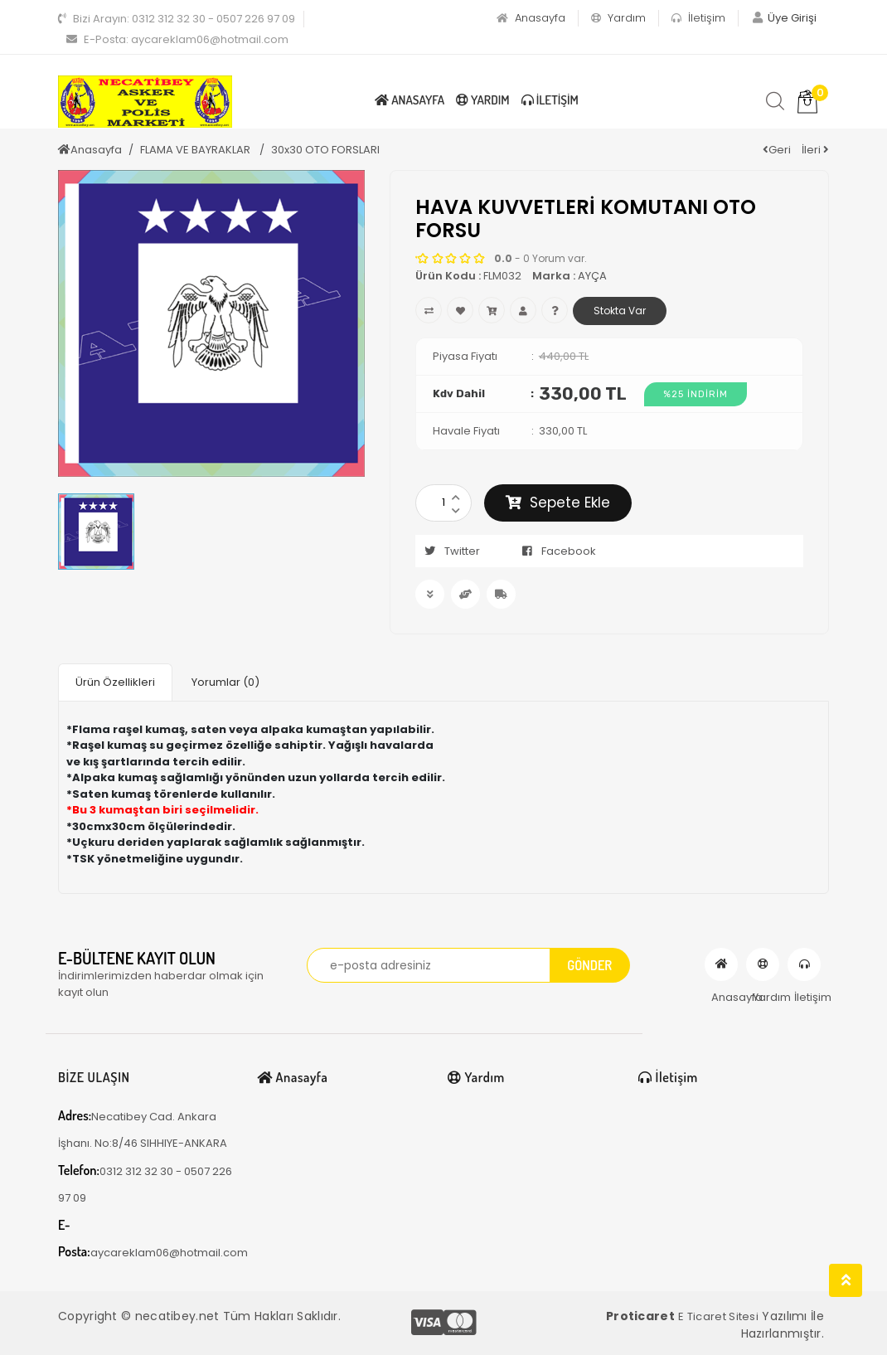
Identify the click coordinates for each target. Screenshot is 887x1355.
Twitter (447, 551)
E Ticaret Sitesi (718, 1316)
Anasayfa (531, 18)
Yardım (618, 18)
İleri (815, 150)
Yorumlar (225, 682)
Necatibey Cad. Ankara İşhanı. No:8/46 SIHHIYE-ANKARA (142, 1129)
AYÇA (592, 276)
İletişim (698, 18)
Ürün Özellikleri (115, 682)
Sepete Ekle (558, 502)
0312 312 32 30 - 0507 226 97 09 (176, 19)
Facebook (554, 551)
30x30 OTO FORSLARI (325, 150)
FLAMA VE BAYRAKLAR (196, 150)
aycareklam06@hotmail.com (177, 39)
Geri (777, 150)
